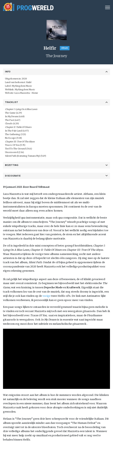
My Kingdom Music (25, 89)
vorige (47, 295)
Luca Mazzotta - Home (26, 93)
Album (64, 48)
